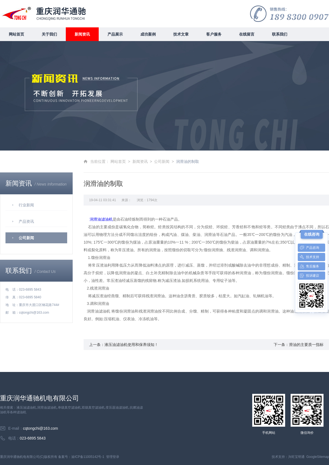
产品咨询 (308, 248)
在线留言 (246, 34)
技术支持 (308, 257)
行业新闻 (26, 205)
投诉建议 (308, 276)
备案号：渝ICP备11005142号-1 (81, 457)
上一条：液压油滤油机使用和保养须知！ (123, 344)
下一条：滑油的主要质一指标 (299, 344)
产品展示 (115, 34)
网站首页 (16, 34)
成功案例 (148, 34)
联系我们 (279, 34)
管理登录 (112, 457)
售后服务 (308, 266)
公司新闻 (26, 238)
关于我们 (49, 34)
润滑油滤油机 (101, 219)
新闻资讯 (82, 34)
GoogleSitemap (317, 457)
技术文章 (181, 34)
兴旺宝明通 (296, 457)
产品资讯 (26, 221)
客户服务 (214, 34)
